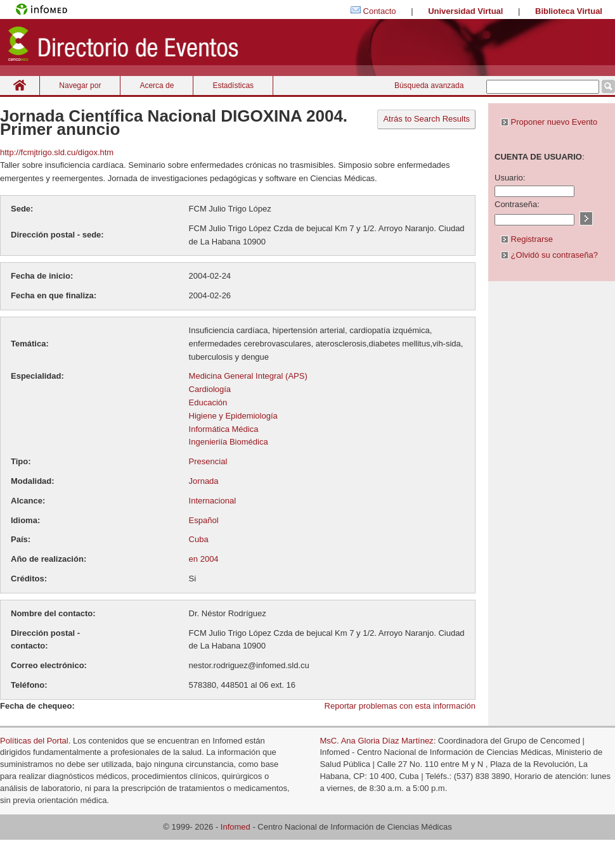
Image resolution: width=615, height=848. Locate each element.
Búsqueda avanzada (428, 85)
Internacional (212, 500)
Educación (208, 402)
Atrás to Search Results (426, 118)
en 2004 (204, 559)
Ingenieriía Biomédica (228, 441)
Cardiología (210, 389)
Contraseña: (517, 204)
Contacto (379, 11)
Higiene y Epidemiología (233, 416)
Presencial (208, 461)
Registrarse (527, 239)
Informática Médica (224, 429)
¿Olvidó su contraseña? (549, 255)
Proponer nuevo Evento (549, 122)
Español (204, 520)
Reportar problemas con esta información (400, 706)
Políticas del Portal (34, 740)
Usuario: (510, 177)
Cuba (199, 539)
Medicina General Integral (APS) (248, 376)
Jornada (204, 481)
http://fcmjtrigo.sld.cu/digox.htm (56, 152)
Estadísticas (233, 85)
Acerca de (156, 85)
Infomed (235, 827)
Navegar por (80, 85)
